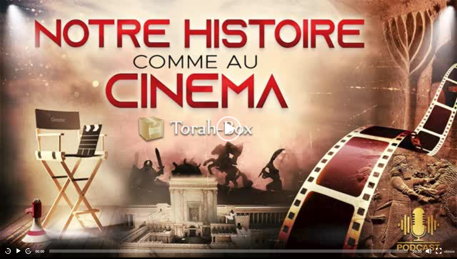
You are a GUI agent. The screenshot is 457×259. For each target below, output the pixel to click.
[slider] (228, 251)
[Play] (18, 251)
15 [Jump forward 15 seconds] (28, 251)
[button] (228, 128)
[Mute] (428, 251)
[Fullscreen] (439, 251)
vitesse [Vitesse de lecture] (449, 251)
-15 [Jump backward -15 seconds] (8, 251)
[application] (228, 128)
